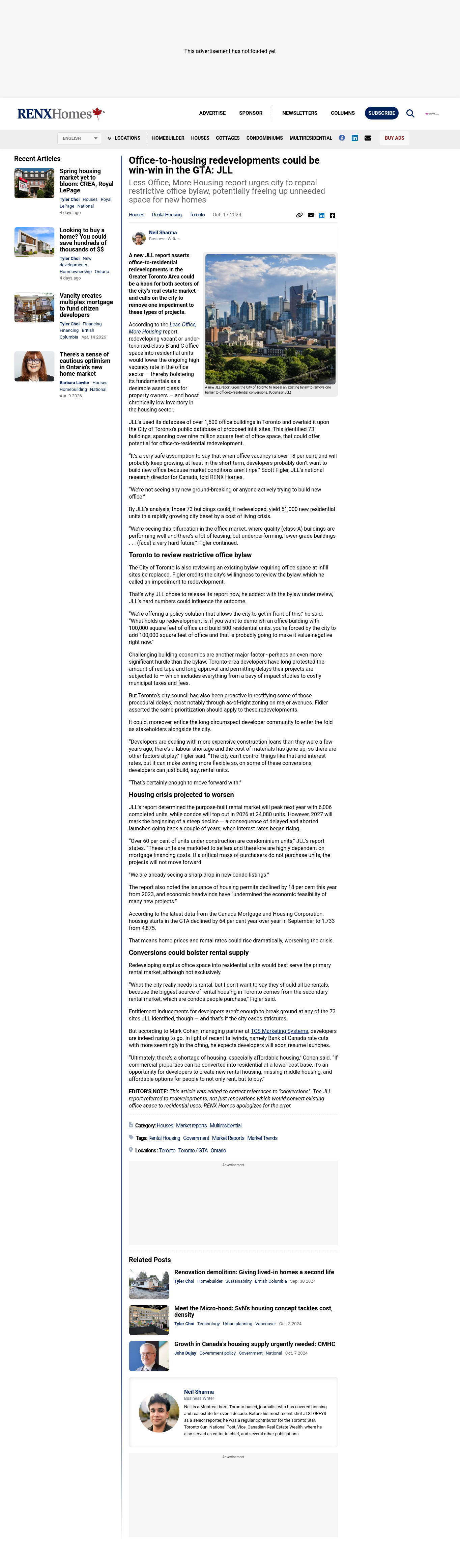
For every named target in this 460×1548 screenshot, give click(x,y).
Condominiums (265, 138)
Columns (343, 113)
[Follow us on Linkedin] (358, 138)
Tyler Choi (70, 199)
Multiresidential (311, 138)
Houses (200, 138)
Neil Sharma (163, 232)
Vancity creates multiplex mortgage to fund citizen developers (86, 305)
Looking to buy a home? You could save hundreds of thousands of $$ (83, 239)
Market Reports (228, 1138)
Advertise (212, 113)
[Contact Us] (371, 138)
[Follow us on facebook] (345, 138)
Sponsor (250, 113)
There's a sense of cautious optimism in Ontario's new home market (85, 364)
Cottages (228, 138)
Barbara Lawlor (74, 382)
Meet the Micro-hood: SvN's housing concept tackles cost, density (253, 1311)
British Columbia (271, 1281)
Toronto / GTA (193, 1150)
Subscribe (381, 113)
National (86, 206)
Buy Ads (394, 138)
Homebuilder (168, 138)
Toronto (197, 215)
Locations (124, 138)
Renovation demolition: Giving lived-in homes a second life (254, 1272)
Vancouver (265, 1323)
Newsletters (299, 113)
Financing (92, 323)
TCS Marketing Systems (279, 1031)
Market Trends (262, 1138)
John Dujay (185, 1353)
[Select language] (79, 138)
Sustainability (239, 1281)
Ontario (102, 271)
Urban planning (237, 1323)
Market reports (191, 1125)
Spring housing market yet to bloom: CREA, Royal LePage (87, 180)
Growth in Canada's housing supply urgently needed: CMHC (255, 1343)
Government (196, 1138)
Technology (208, 1323)
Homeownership (76, 271)
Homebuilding (73, 389)
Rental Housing (167, 215)
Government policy (217, 1353)
